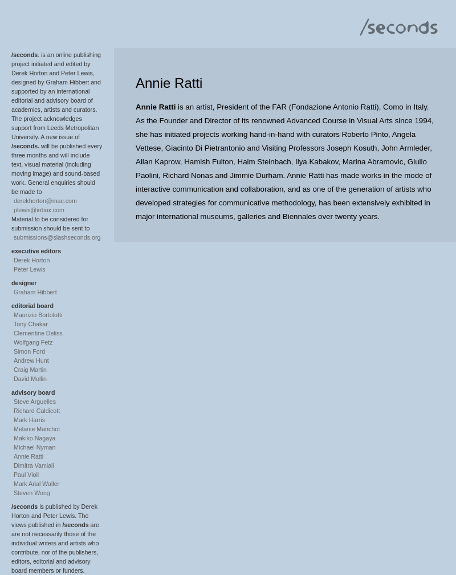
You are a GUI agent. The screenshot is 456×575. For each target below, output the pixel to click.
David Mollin (30, 378)
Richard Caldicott (37, 410)
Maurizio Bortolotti (38, 314)
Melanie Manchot (37, 429)
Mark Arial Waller (36, 483)
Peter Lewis (30, 269)
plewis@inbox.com (39, 209)
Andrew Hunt (31, 360)
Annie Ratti (28, 456)
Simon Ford (29, 351)
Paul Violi (26, 474)
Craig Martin (30, 369)
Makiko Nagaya (34, 438)
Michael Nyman (34, 447)
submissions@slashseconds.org (57, 237)
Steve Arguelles (35, 401)
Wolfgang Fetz (33, 342)
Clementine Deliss (38, 333)
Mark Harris (29, 419)
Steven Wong (32, 492)
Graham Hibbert (35, 292)
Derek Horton (32, 260)
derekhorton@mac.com (45, 200)
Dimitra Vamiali (34, 465)
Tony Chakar (31, 324)
